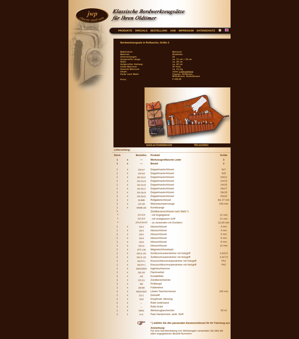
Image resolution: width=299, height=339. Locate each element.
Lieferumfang (186, 72)
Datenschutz (207, 30)
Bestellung (158, 30)
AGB (174, 30)
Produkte (125, 30)
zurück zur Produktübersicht (159, 145)
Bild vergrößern (201, 145)
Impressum (186, 30)
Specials (141, 30)
